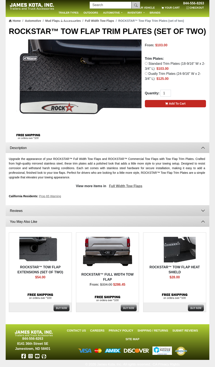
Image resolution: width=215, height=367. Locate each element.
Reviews (16, 211)
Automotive (33, 20)
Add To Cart (175, 103)
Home (15, 20)
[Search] (111, 5)
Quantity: (152, 93)
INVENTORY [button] (135, 12)
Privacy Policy (121, 330)
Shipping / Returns (153, 330)
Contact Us (76, 330)
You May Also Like (23, 221)
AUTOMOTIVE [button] (112, 12)
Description (18, 148)
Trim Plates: (154, 58)
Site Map (132, 339)
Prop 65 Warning (50, 196)
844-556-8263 (193, 3)
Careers (97, 330)
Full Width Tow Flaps (125, 186)
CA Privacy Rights (166, 364)
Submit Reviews (185, 330)
